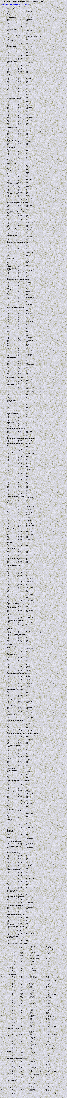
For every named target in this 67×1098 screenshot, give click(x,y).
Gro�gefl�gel (5, 4)
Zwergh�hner (17, 4)
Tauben (23, 4)
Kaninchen (27, 4)
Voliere (8, 7)
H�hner (11, 4)
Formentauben (10, 411)
